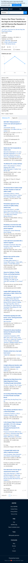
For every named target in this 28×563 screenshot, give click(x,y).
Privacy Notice (14, 511)
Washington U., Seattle (12, 169)
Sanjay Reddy (11, 156)
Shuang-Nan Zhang (8, 307)
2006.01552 (9, 324)
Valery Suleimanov (17, 454)
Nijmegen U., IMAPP (15, 473)
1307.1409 (8, 483)
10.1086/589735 (15, 418)
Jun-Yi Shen (4, 29)
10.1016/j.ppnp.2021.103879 (10, 268)
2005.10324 (6, 374)
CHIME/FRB (6, 355)
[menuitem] (20, 9)
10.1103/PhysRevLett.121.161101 (11, 136)
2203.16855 (9, 310)
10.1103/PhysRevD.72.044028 (10, 221)
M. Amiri (18, 355)
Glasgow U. (13, 165)
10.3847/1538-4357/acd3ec (10, 42)
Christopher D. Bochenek (9, 244)
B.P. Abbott (13, 129)
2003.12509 (15, 235)
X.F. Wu (14, 385)
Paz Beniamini (7, 230)
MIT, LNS (11, 276)
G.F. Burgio (6, 260)
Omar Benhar (7, 209)
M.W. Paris (6, 155)
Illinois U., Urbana (15, 193)
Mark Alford (6, 152)
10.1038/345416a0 (8, 492)
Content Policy (14, 509)
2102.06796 (6, 404)
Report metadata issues (13, 527)
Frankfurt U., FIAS (14, 413)
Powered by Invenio (14, 558)
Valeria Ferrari (10, 211)
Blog (14, 543)
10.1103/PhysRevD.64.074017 (10, 175)
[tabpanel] (14, 308)
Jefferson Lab (12, 155)
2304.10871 (8, 40)
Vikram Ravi (18, 244)
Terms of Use (14, 514)
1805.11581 (9, 134)
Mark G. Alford (7, 165)
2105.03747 (9, 267)
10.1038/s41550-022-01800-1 (12, 459)
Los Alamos (17, 156)
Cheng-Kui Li (14, 302)
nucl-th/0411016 (7, 160)
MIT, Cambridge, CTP (12, 281)
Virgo (14, 127)
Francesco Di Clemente (9, 431)
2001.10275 (6, 360)
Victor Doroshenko (8, 454)
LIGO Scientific (7, 127)
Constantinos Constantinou (10, 336)
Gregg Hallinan (16, 246)
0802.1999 (6, 418)
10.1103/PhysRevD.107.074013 (11, 347)
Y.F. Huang (19, 385)
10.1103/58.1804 (7, 144)
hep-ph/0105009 (7, 174)
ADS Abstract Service (10, 44)
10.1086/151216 (7, 200)
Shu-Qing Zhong (14, 399)
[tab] (6, 118)
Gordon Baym (7, 193)
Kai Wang (9, 31)
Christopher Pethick (8, 195)
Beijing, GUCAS (9, 299)
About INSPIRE (14, 506)
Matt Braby (6, 153)
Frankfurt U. (6, 480)
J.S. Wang (10, 385)
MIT (10, 167)
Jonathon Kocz (7, 248)
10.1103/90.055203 (8, 466)
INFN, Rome (6, 212)
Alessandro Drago (15, 433)
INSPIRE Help (14, 524)
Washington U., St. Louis (15, 152)
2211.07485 (6, 440)
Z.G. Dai (5, 385)
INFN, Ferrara (18, 431)
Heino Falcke (7, 473)
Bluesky (14, 546)
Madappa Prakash (14, 342)
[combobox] (16, 12)
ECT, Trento (14, 337)
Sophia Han (13, 339)
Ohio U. (8, 339)
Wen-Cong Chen (7, 321)
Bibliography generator (14, 535)
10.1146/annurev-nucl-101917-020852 (12, 287)
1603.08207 (6, 388)
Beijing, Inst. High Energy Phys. (14, 297)
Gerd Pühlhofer (7, 456)
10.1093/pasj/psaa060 (9, 326)
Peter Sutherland (7, 196)
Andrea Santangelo (15, 456)
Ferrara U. (8, 433)
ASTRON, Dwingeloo (8, 475)
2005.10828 (6, 251)
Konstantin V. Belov (8, 246)
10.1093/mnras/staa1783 (9, 237)
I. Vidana (17, 262)
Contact (14, 551)
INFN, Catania (12, 260)
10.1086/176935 (7, 184)
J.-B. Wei (10, 263)
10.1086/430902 (18, 160)
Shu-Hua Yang (19, 29)
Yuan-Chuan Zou (11, 29)
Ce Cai (5, 297)
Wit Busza (6, 276)
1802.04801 (10, 286)
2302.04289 (9, 345)
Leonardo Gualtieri (14, 212)
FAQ (14, 522)
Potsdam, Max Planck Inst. (14, 478)
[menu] (21, 9)
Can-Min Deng (7, 399)
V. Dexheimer (7, 413)
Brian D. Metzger (7, 232)
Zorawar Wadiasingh (15, 230)
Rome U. (12, 209)
